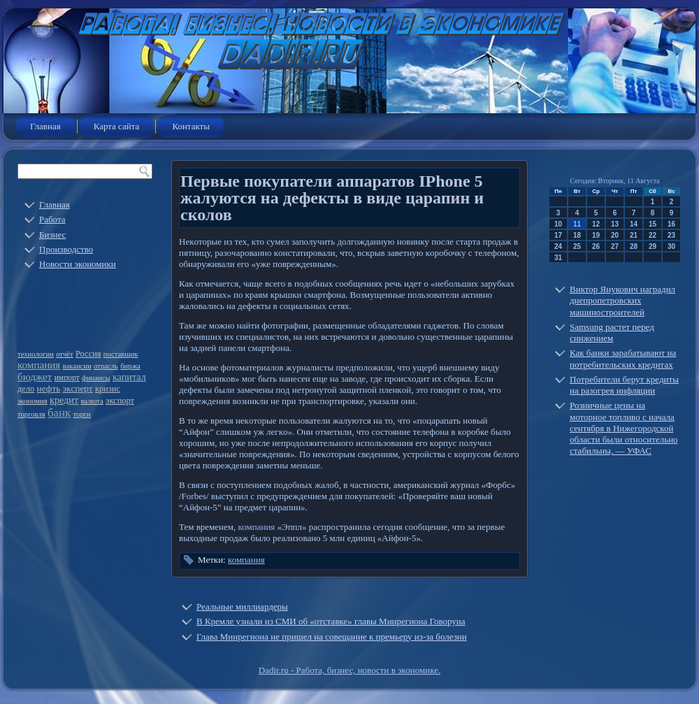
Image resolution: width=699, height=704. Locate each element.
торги (82, 414)
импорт (67, 377)
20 (615, 235)
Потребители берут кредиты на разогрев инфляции (624, 385)
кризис (107, 389)
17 (558, 235)
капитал (129, 376)
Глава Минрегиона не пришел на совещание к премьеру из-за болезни (331, 636)
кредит (64, 399)
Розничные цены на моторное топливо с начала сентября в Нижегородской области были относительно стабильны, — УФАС (624, 428)
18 (577, 235)
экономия (32, 401)
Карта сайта (117, 126)
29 (652, 246)
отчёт (64, 354)
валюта (91, 401)
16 (671, 224)
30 (671, 246)
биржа (130, 366)
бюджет (34, 376)
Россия (88, 354)
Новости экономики (77, 264)
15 (652, 224)
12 (596, 224)
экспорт (120, 400)
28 (633, 246)
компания (38, 365)
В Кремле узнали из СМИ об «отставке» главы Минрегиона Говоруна (331, 621)
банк (59, 412)
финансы (96, 378)
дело (25, 389)
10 (558, 224)
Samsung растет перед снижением (612, 332)
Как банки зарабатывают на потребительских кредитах (623, 358)
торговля (31, 414)
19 (596, 235)
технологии (35, 354)
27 (615, 246)
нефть (49, 388)
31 (558, 257)
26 (596, 246)
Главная (45, 126)
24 (558, 246)
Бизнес (52, 234)
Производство (66, 249)
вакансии (77, 366)
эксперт (78, 388)
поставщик (120, 354)
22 (652, 235)
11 (577, 224)
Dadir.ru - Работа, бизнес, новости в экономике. (349, 670)
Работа (52, 219)
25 (577, 246)
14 (633, 224)
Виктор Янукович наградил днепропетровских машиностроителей (622, 300)
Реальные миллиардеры (242, 606)
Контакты (191, 126)
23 (671, 235)
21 (633, 235)
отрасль (106, 366)
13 (615, 224)
